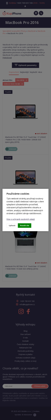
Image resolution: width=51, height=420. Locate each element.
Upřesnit (12, 226)
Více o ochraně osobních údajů (20, 219)
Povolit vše (24, 226)
